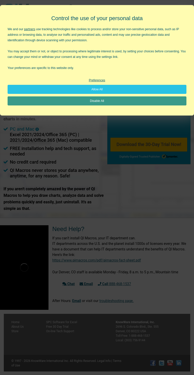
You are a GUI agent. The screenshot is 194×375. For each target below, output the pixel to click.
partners (29, 29)
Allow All (97, 89)
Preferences (97, 80)
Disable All (97, 101)
